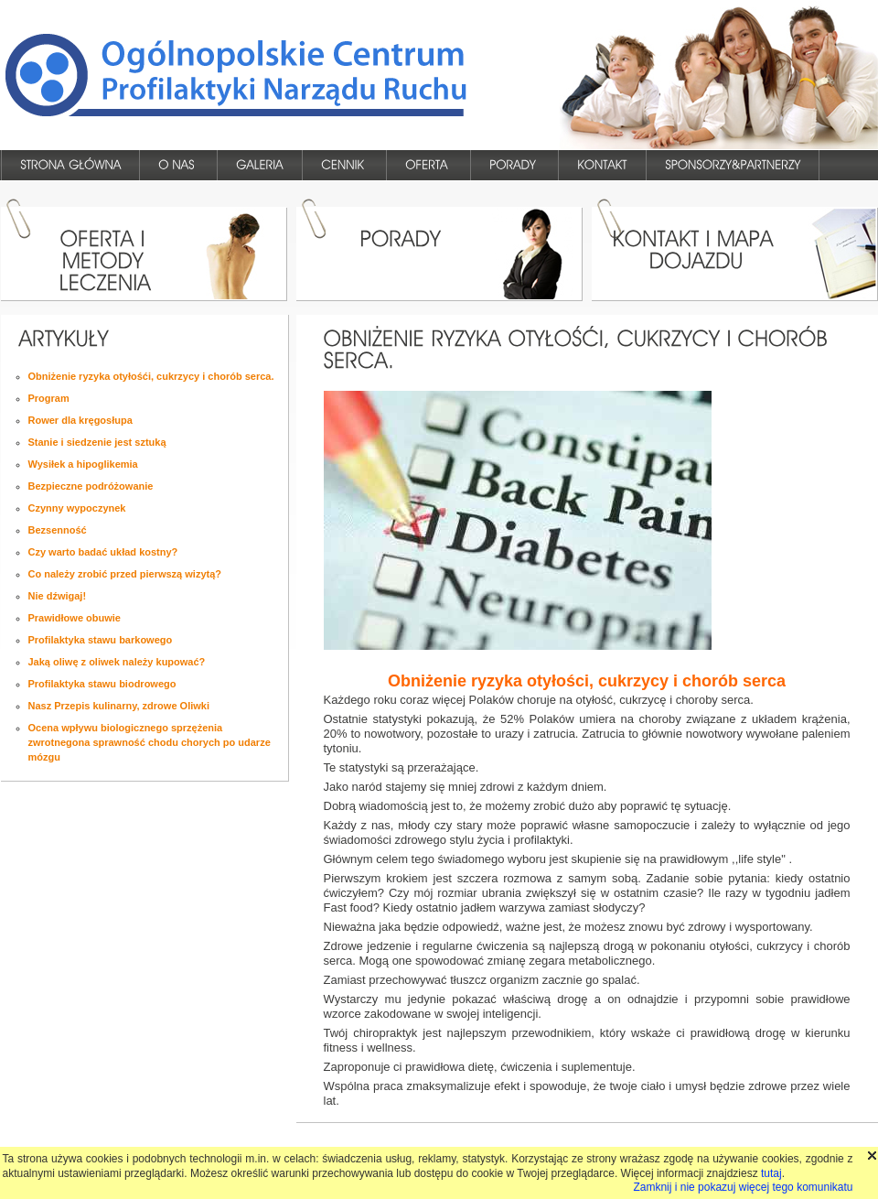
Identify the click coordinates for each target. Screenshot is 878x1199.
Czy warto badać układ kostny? (103, 551)
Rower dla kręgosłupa (80, 420)
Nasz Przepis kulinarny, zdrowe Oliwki (118, 705)
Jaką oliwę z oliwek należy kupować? (117, 661)
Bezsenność (57, 529)
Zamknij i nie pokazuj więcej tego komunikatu (742, 1187)
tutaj (771, 1173)
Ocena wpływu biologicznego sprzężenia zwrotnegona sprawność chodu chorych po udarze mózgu (149, 742)
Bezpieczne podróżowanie (91, 486)
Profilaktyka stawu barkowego (100, 639)
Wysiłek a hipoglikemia (83, 464)
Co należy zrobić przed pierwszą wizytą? (125, 573)
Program (49, 398)
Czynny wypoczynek (77, 507)
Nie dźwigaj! (57, 595)
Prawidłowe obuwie (74, 617)
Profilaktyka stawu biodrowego (102, 683)
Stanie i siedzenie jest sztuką (97, 442)
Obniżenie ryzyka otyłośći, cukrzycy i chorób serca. (151, 376)
